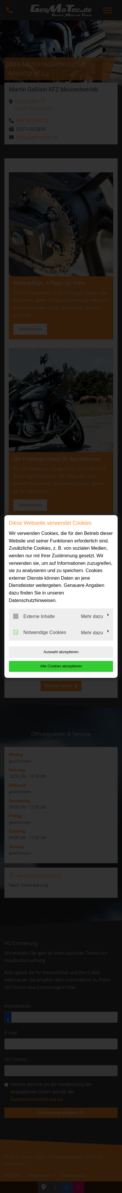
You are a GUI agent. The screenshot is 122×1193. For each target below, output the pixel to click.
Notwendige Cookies (39, 632)
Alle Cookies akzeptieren (61, 666)
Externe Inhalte (34, 616)
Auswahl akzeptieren (61, 652)
